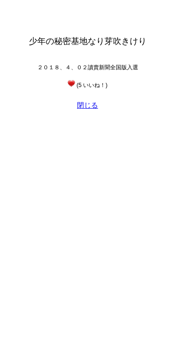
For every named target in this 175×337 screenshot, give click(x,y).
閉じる (87, 105)
